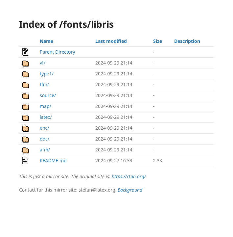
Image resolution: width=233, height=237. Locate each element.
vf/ (42, 63)
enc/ (44, 128)
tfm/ (44, 84)
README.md (53, 160)
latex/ (46, 117)
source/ (48, 95)
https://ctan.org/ (129, 176)
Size (157, 41)
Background (130, 190)
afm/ (45, 149)
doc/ (44, 139)
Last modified (111, 41)
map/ (45, 106)
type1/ (47, 73)
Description (187, 41)
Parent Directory (57, 52)
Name (46, 41)
